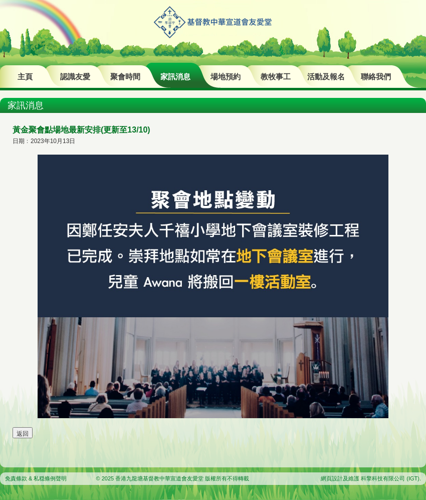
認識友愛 (75, 76)
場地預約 (225, 76)
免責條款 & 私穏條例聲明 (36, 478)
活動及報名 (326, 76)
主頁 (25, 76)
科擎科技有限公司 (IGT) (390, 478)
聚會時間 (125, 76)
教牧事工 (276, 76)
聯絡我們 (376, 76)
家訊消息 (175, 76)
